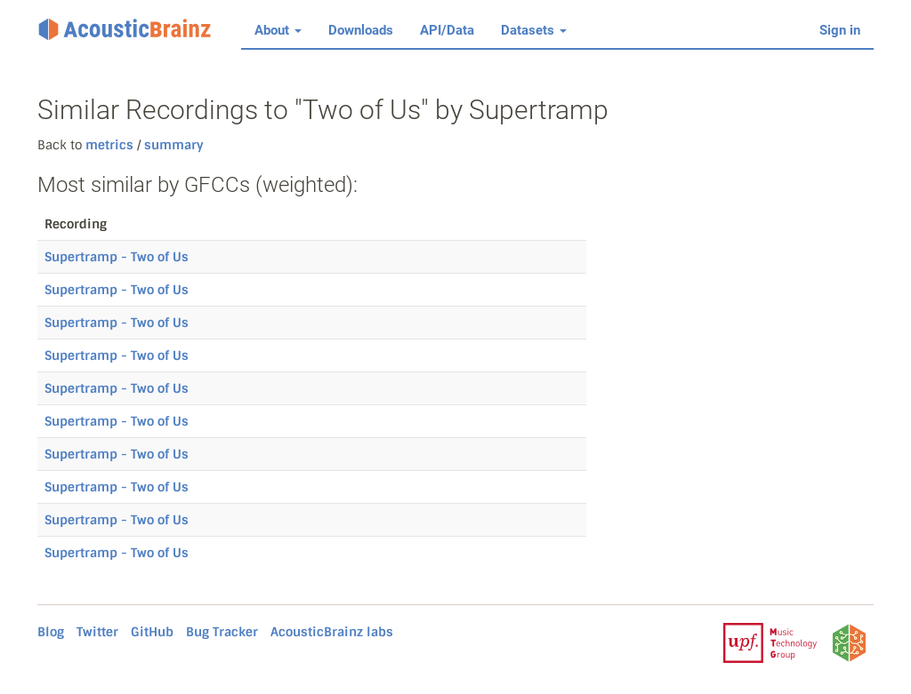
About (278, 30)
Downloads (360, 30)
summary (172, 145)
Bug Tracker (222, 632)
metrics (109, 145)
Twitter (97, 632)
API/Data (447, 30)
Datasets (534, 30)
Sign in (839, 30)
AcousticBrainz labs (331, 632)
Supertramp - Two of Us (116, 257)
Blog (50, 632)
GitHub (152, 632)
